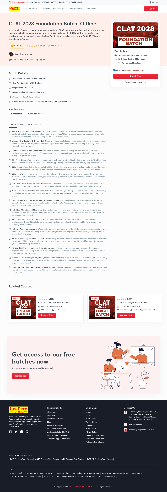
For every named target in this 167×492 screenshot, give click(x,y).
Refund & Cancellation (94, 435)
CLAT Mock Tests (35, 114)
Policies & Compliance (94, 442)
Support (153, 2)
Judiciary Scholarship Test (58, 432)
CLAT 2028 (48, 476)
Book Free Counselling (135, 82)
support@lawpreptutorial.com (141, 430)
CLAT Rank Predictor (18, 476)
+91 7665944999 (135, 424)
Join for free (20, 376)
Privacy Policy (91, 432)
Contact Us (51, 415)
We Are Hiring (91, 422)
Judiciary (45, 9)
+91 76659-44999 (49, 2)
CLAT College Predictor (66, 476)
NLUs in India (35, 476)
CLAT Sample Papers (34, 473)
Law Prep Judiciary (55, 419)
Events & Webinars (55, 425)
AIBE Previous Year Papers (72, 459)
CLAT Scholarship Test (56, 429)
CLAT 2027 (49, 473)
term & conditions (135, 70)
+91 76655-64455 (75, 2)
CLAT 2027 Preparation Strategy (115, 473)
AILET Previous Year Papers (47, 459)
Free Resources (60, 9)
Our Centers (91, 9)
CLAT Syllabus (63, 473)
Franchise (89, 425)
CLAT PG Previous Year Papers (99, 459)
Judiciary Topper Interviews (58, 439)
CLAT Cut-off (137, 473)
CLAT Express (16, 114)
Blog (49, 422)
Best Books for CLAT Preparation (85, 473)
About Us (51, 412)
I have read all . (129, 70)
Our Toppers (76, 9)
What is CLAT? (16, 473)
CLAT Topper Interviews (57, 435)
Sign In (151, 9)
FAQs (87, 415)
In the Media (90, 429)
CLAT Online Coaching (107, 476)
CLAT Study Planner (86, 476)
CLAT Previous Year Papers (21, 459)
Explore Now (47, 315)
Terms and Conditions (94, 439)
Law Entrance (30, 9)
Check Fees (135, 76)
